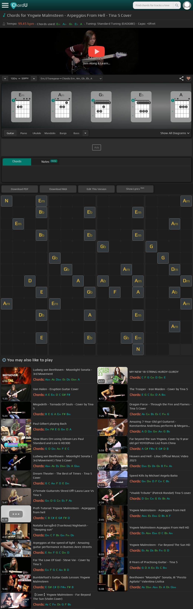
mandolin (49, 133)
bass (76, 133)
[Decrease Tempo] (5, 78)
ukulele (37, 133)
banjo (63, 133)
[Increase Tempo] (34, 78)
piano (23, 133)
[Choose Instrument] (85, 133)
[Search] (176, 5)
